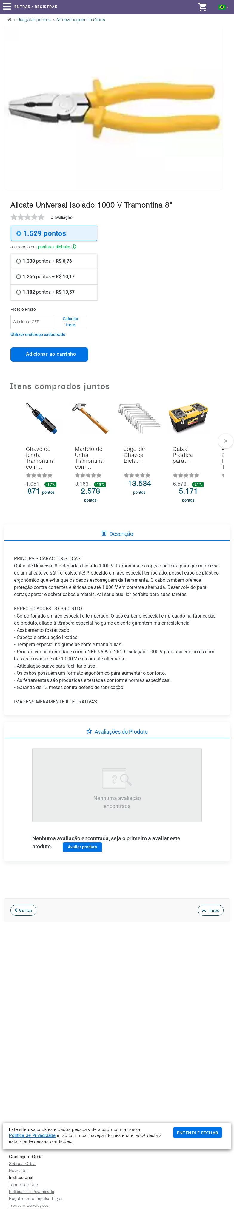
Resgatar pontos (34, 20)
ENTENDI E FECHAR (197, 1132)
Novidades (19, 1171)
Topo (211, 910)
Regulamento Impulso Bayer (36, 1199)
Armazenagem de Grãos (80, 20)
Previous (12, 93)
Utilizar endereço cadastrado (37, 334)
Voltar (23, 910)
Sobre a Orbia (22, 1164)
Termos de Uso (23, 1185)
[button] (223, 6)
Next (214, 93)
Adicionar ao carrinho (49, 354)
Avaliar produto (82, 846)
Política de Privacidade (32, 1136)
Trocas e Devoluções (29, 1206)
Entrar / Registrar (36, 6)
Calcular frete (70, 321)
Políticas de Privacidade (31, 1192)
